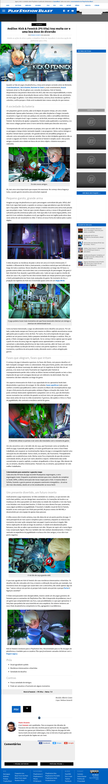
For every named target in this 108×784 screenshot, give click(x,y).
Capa (7, 5)
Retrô (69, 5)
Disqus (57, 743)
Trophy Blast (7, 781)
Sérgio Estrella (92, 778)
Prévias (5, 779)
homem (25, 725)
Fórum (97, 5)
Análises (28, 5)
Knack (63, 87)
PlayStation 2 (37, 776)
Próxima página (56, 764)
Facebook (44, 743)
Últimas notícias (84, 51)
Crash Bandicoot (12, 87)
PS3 (54, 5)
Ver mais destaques (91, 193)
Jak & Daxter (25, 87)
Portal (66, 588)
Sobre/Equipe (81, 776)
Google (69, 743)
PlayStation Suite (51, 778)
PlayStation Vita (50, 773)
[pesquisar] (92, 11)
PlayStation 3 (37, 774)
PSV (16, 709)
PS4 (48, 5)
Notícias (18, 5)
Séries (77, 5)
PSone (35, 779)
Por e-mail (68, 776)
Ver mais (91, 110)
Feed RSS (68, 774)
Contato (80, 774)
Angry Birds (60, 280)
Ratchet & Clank (37, 87)
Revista (87, 5)
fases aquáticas (52, 385)
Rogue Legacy (11, 654)
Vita (61, 5)
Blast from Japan (21, 778)
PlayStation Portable (52, 776)
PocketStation (50, 780)
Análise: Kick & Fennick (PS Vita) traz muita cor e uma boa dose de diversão (38, 30)
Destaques (6, 774)
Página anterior (22, 764)
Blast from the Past (21, 776)
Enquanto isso (19, 773)
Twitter (67, 779)
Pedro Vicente (24, 722)
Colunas (38, 5)
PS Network (37, 781)
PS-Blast (95, 775)
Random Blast (19, 780)
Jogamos (39, 24)
